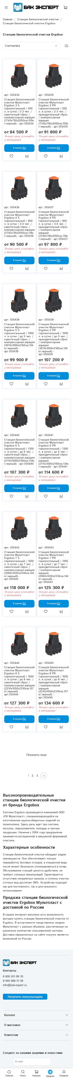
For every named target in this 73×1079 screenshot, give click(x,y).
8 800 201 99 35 (13, 976)
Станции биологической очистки (38, 19)
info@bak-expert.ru (15, 985)
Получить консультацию (25, 996)
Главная (7, 19)
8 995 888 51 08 (13, 981)
